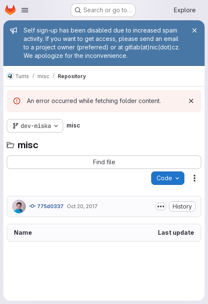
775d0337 (46, 206)
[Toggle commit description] (160, 206)
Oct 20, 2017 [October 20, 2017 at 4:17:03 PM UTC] (82, 206)
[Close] (194, 30)
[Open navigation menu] (25, 10)
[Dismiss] (191, 101)
